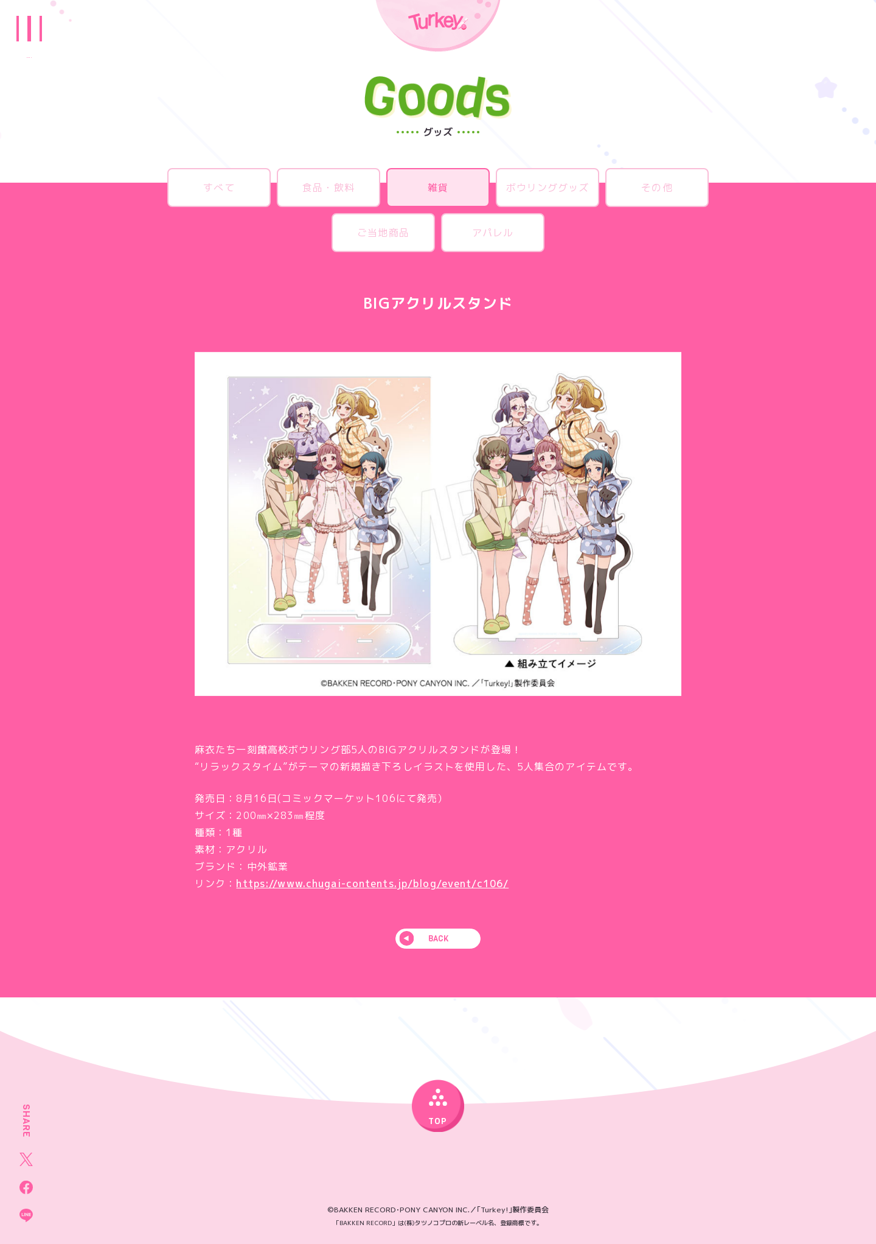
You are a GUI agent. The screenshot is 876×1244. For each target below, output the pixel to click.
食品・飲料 (328, 187)
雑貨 (438, 187)
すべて (218, 187)
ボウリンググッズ (547, 187)
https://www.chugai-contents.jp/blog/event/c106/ (372, 883)
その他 (656, 187)
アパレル (492, 232)
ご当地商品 (383, 232)
